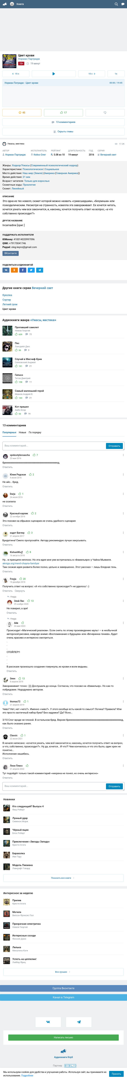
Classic (14, 735)
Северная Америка (67, 173)
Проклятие (29, 184)
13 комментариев (63, 122)
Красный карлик (19, 513)
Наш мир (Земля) (33, 173)
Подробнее (27, 1075)
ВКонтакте (10, 253)
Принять (116, 1074)
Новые (22, 432)
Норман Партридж (29, 58)
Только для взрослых (37, 180)
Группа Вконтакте (63, 988)
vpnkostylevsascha (20, 455)
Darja (13, 494)
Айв (16, 623)
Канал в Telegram (63, 997)
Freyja (13, 579)
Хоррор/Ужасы (21, 165)
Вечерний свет (42, 288)
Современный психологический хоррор (54, 165)
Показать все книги (62, 878)
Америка (49, 173)
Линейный (18, 188)
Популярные (9, 432)
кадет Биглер (17, 532)
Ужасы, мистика (13, 144)
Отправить (114, 446)
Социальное (52, 169)
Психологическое (33, 169)
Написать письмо (63, 1037)
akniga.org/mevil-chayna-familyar (20, 563)
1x (116, 73)
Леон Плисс (16, 765)
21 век (26, 177)
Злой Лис (19, 601)
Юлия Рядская (18, 474)
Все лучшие (62, 972)
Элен (13, 678)
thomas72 (15, 701)
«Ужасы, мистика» (43, 320)
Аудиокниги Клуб (63, 1049)
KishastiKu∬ (16, 552)
